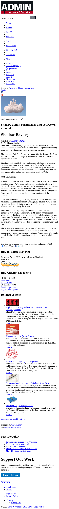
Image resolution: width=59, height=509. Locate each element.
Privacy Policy (12, 496)
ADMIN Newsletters (17, 424)
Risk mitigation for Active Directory (20, 336)
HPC (8, 70)
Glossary (9, 500)
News (8, 23)
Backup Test (16, 502)
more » (9, 323)
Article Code (11, 487)
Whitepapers (11, 46)
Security (9, 77)
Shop (8, 59)
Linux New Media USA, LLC (20, 507)
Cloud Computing (13, 66)
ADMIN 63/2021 (18, 141)
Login (3, 90)
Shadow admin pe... (26, 88)
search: (4, 18)
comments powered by (13, 419)
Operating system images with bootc (20, 444)
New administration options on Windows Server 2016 (27, 383)
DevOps (9, 63)
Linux (8, 72)
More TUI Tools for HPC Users (18, 451)
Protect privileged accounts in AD (19, 406)
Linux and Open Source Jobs (12, 427)
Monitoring (10, 79)
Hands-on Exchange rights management (22, 361)
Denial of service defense (16, 446)
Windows (10, 75)
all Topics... (10, 84)
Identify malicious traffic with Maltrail (21, 449)
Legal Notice (11, 494)
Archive (9, 41)
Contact (9, 489)
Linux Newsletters (16, 425)
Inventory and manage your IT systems (21, 442)
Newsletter (10, 55)
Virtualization (11, 68)
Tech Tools (10, 32)
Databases (10, 81)
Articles (9, 27)
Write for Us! (11, 50)
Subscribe (10, 36)
